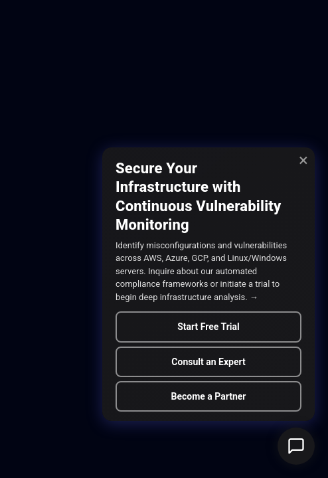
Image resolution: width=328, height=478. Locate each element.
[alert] (208, 284)
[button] (296, 446)
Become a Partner (208, 396)
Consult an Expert (208, 362)
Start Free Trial (208, 326)
